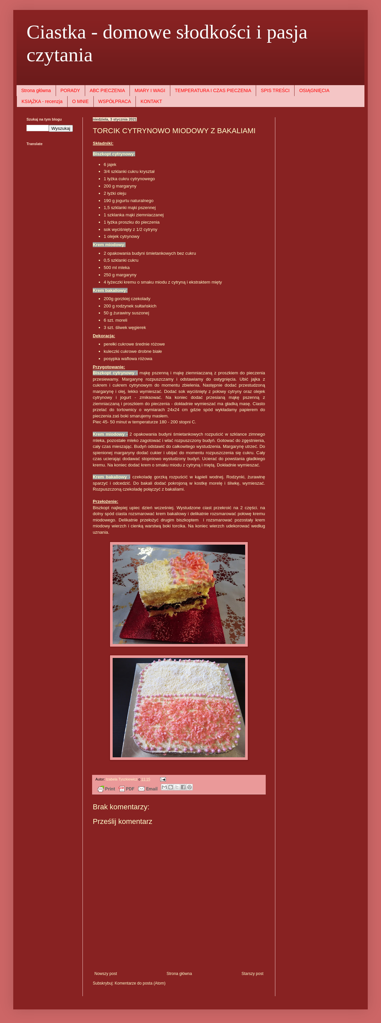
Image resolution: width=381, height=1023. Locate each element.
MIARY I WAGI (150, 90)
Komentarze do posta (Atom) (140, 983)
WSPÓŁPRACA (114, 101)
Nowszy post (105, 973)
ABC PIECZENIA (107, 90)
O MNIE (80, 101)
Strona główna (36, 90)
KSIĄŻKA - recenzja (42, 101)
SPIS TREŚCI (275, 90)
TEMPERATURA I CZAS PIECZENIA (213, 90)
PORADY (70, 90)
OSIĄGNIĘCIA (314, 90)
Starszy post (252, 973)
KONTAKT (151, 101)
